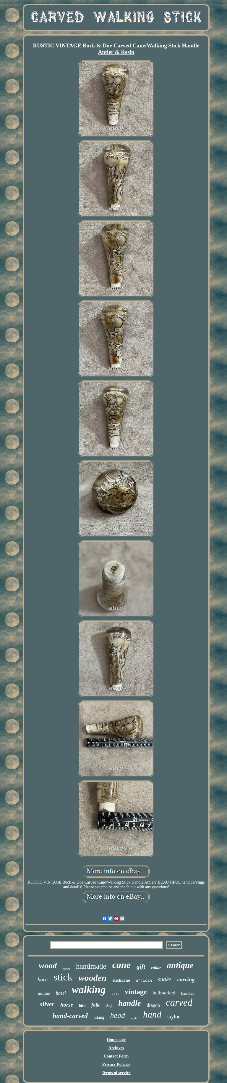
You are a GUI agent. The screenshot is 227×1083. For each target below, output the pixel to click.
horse (66, 1005)
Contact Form (116, 1056)
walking (89, 990)
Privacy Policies (116, 1064)
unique (44, 993)
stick (62, 977)
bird (82, 1006)
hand (152, 1014)
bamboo (187, 993)
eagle (134, 1018)
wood (48, 965)
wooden (92, 978)
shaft (109, 1006)
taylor (173, 1017)
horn (43, 980)
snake (164, 979)
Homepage (116, 1039)
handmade (91, 966)
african (144, 980)
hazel (61, 993)
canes (66, 968)
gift (141, 966)
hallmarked (164, 993)
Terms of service (116, 1073)
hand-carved (70, 1016)
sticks (115, 994)
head (117, 1015)
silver (47, 1004)
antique (180, 965)
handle (129, 1003)
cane (121, 964)
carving (186, 979)
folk (95, 1005)
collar (156, 968)
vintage (136, 992)
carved (179, 1002)
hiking (99, 1017)
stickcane (121, 980)
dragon (153, 1005)
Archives (116, 1048)
